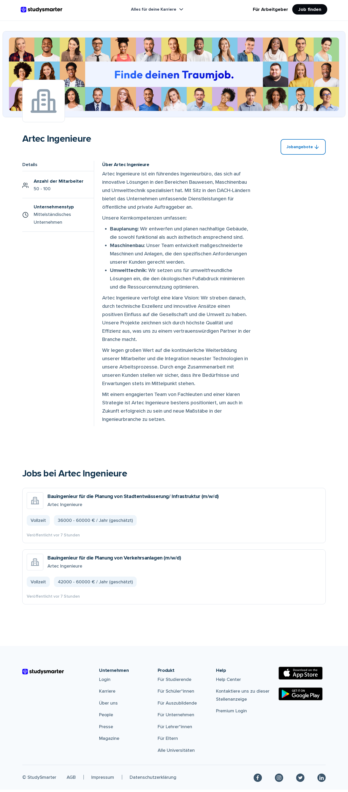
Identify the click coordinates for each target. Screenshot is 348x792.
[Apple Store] (301, 675)
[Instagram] (279, 779)
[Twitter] (300, 779)
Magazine (109, 741)
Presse (106, 729)
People (106, 717)
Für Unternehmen (176, 717)
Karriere (107, 694)
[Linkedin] (321, 779)
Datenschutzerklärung (153, 779)
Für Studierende (174, 682)
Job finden (309, 9)
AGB (71, 779)
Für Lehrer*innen (175, 729)
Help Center (228, 682)
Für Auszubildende (177, 705)
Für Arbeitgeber (270, 9)
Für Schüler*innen (176, 694)
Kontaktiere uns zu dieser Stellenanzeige (242, 698)
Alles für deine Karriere (157, 9)
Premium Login (231, 713)
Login (104, 682)
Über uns (108, 705)
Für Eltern (168, 741)
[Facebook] (258, 779)
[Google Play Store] (301, 696)
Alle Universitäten (176, 753)
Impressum (102, 779)
